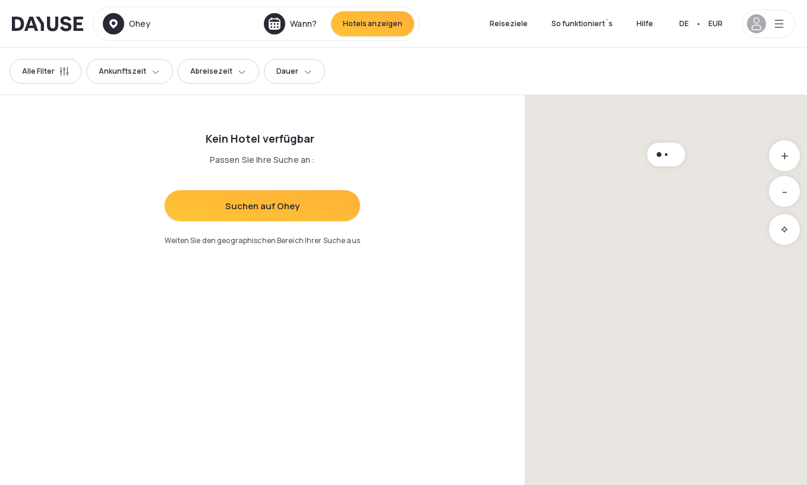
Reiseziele (509, 23)
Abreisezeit (218, 71)
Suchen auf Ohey (262, 206)
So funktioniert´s (582, 23)
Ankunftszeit (129, 71)
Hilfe (644, 23)
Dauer (294, 71)
